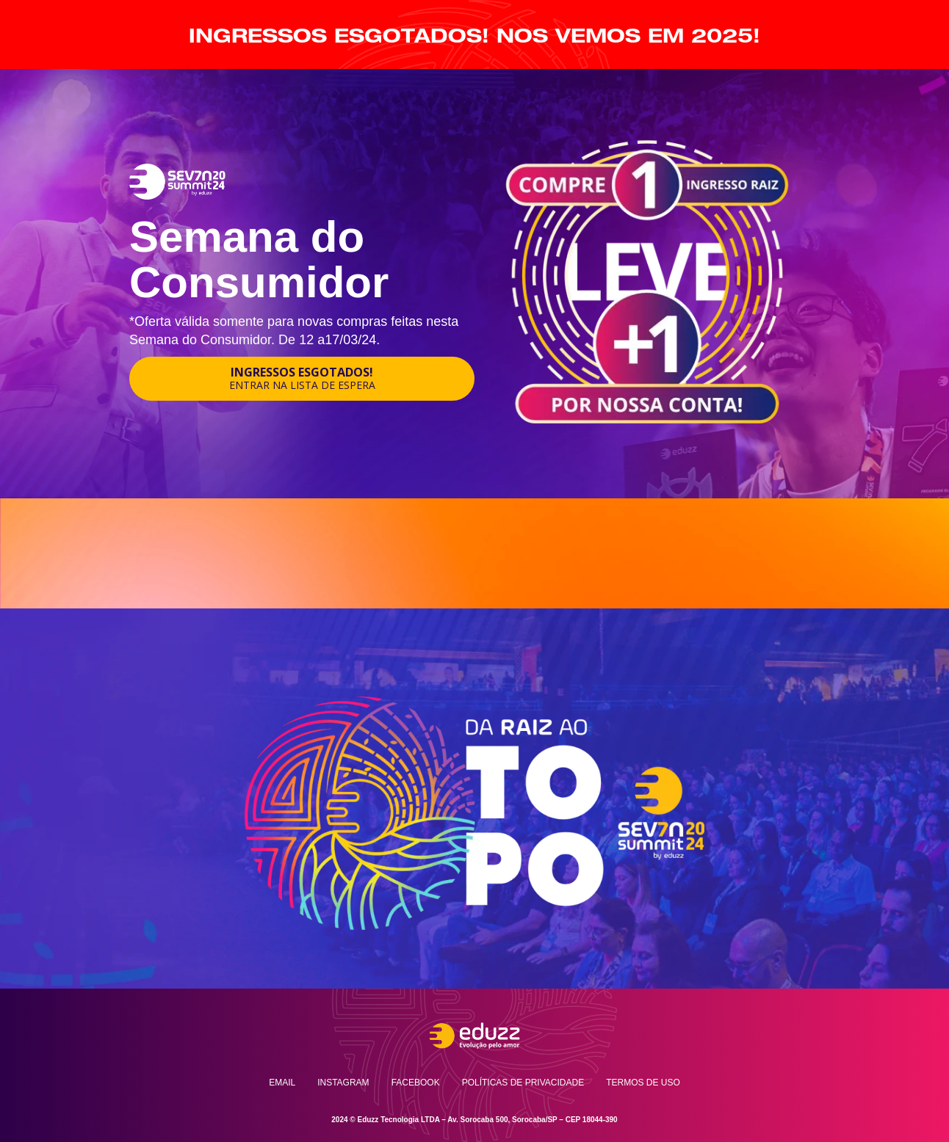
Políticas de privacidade (523, 1082)
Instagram (343, 1082)
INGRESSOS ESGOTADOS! (302, 378)
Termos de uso (643, 1082)
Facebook (415, 1082)
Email (282, 1082)
